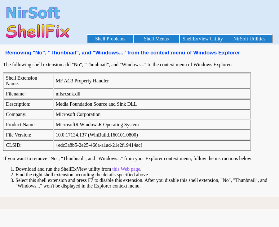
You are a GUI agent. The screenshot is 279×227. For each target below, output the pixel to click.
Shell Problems (110, 38)
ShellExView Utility (203, 38)
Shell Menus (156, 38)
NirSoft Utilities (249, 38)
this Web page (126, 169)
